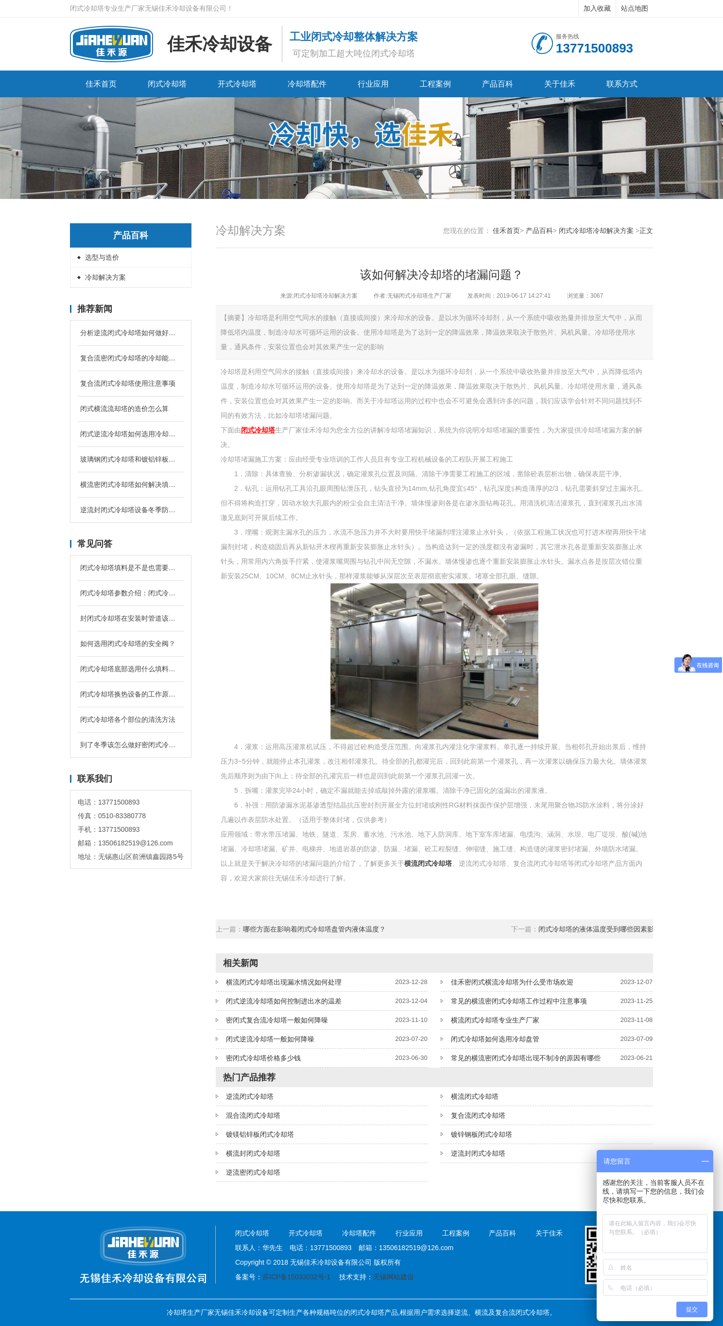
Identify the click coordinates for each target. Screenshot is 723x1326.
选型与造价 (102, 257)
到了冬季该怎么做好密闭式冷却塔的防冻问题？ (130, 745)
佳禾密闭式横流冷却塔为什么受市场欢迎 (512, 982)
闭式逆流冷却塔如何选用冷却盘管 (130, 434)
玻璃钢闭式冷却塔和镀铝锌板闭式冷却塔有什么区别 (130, 459)
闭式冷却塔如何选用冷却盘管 (495, 1039)
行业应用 (373, 84)
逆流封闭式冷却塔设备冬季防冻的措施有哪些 (130, 510)
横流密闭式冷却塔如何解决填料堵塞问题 (130, 484)
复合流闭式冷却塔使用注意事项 (127, 383)
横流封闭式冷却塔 (253, 1153)
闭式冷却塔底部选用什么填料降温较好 (130, 669)
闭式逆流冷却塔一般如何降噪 (270, 1039)
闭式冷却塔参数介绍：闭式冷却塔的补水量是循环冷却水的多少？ (130, 593)
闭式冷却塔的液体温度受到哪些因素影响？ (603, 929)
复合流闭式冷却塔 (478, 1115)
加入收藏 (597, 8)
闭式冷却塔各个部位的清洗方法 (127, 719)
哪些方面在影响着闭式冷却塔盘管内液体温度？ (314, 929)
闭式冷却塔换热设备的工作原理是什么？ (130, 694)
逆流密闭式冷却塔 (253, 1172)
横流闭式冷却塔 (475, 1096)
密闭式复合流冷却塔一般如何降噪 (277, 1020)
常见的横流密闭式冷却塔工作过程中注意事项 (519, 1001)
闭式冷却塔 (167, 84)
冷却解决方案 (105, 277)
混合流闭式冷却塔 (253, 1115)
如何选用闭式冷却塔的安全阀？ (127, 643)
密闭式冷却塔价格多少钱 (263, 1058)
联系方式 (621, 84)
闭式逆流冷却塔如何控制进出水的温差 (284, 1001)
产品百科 (497, 84)
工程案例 (435, 84)
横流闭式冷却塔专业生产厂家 (495, 1020)
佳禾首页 (101, 84)
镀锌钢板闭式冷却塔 (481, 1134)
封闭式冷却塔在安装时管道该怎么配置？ (130, 618)
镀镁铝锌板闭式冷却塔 (260, 1134)
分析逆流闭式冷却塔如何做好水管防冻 (130, 333)
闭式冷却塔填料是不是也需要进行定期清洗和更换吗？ (130, 568)
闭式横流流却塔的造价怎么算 (124, 408)
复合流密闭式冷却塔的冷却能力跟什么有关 (130, 358)
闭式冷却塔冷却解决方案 (596, 230)
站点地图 (634, 8)
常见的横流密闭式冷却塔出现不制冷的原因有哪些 (526, 1058)
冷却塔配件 (307, 84)
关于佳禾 (559, 84)
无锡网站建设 (393, 1277)
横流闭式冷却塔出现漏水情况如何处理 (284, 982)
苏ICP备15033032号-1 (296, 1277)
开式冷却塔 (237, 84)
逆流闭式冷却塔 (250, 1096)
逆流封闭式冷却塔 (478, 1153)
